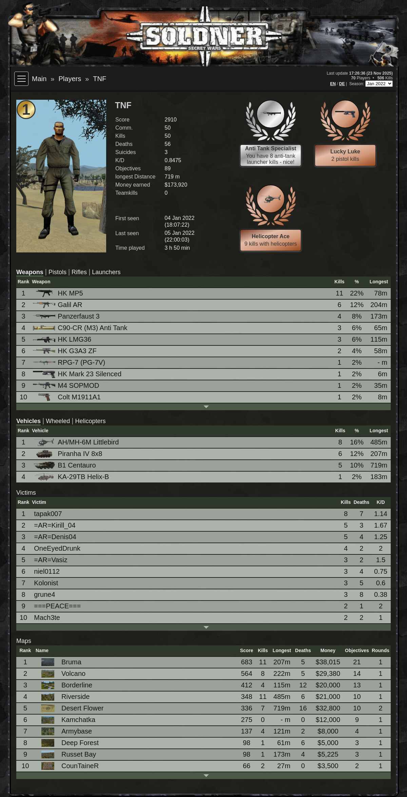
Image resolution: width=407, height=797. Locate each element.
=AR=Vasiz (50, 560)
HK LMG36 (62, 339)
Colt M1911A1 (67, 397)
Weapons (29, 272)
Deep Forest (68, 743)
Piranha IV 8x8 (68, 454)
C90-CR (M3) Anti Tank (80, 327)
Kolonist (46, 583)
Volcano (61, 674)
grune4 (44, 594)
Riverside (64, 697)
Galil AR (58, 304)
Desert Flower (70, 708)
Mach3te (47, 617)
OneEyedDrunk (57, 548)
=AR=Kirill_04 (54, 525)
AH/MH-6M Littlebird (76, 442)
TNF (99, 78)
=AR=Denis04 (55, 536)
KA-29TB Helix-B (71, 477)
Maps (23, 641)
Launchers (106, 272)
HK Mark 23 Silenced (77, 374)
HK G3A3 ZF (65, 351)
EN (333, 83)
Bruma (59, 662)
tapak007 (48, 513)
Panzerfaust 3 (66, 316)
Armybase (65, 731)
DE (342, 83)
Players (69, 78)
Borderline (65, 685)
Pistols (57, 272)
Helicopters (90, 421)
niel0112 (47, 571)
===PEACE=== (57, 606)
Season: (357, 83)
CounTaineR (68, 766)
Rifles (79, 272)
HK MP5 (58, 293)
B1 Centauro (65, 465)
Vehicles (28, 421)
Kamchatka (66, 720)
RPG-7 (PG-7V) (69, 362)
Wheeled (58, 421)
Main (39, 78)
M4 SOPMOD (66, 385)
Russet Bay (67, 754)
